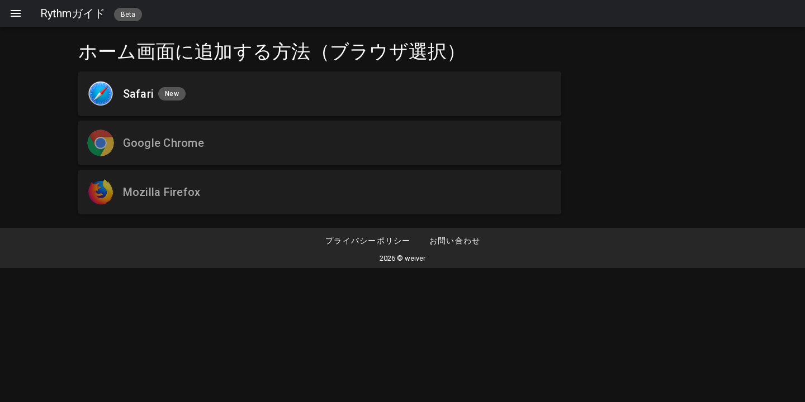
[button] (455, 241)
